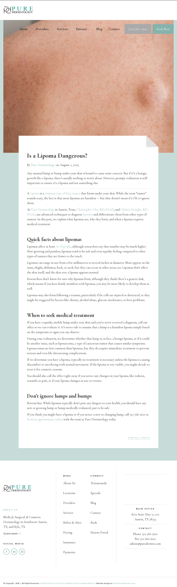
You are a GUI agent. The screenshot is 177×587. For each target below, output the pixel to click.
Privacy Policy (47, 583)
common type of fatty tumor (62, 193)
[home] (18, 10)
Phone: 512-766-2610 (145, 534)
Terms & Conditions (65, 583)
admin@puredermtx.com (145, 544)
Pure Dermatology (43, 165)
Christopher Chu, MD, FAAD (95, 209)
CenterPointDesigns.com (124, 583)
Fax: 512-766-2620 (145, 539)
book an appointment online (45, 419)
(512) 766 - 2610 (138, 29)
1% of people (63, 246)
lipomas (88, 214)
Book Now (163, 29)
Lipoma (34, 193)
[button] (26, 29)
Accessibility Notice (85, 583)
